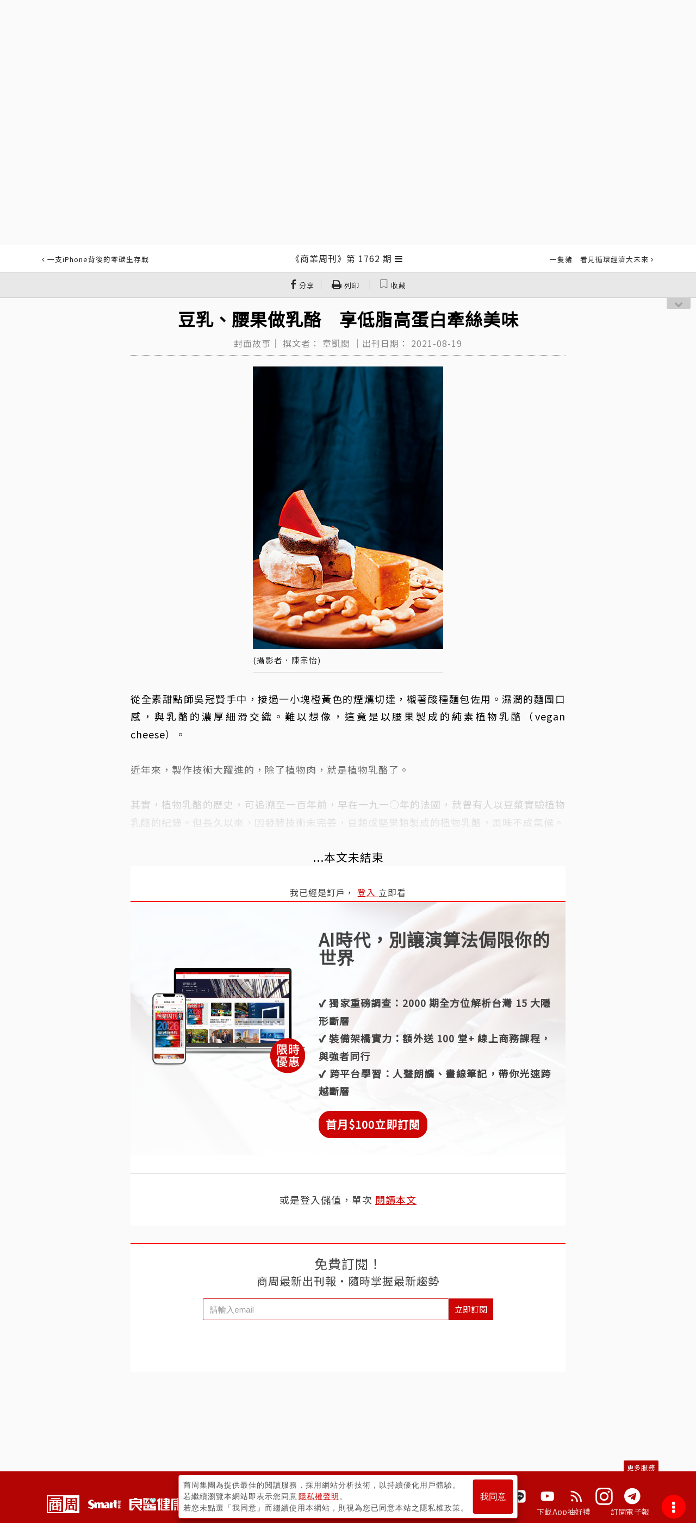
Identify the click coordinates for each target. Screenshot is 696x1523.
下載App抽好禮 (564, 1511)
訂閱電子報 (630, 1511)
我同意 (493, 1496)
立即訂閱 (471, 1309)
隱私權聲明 (319, 1496)
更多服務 (641, 1467)
